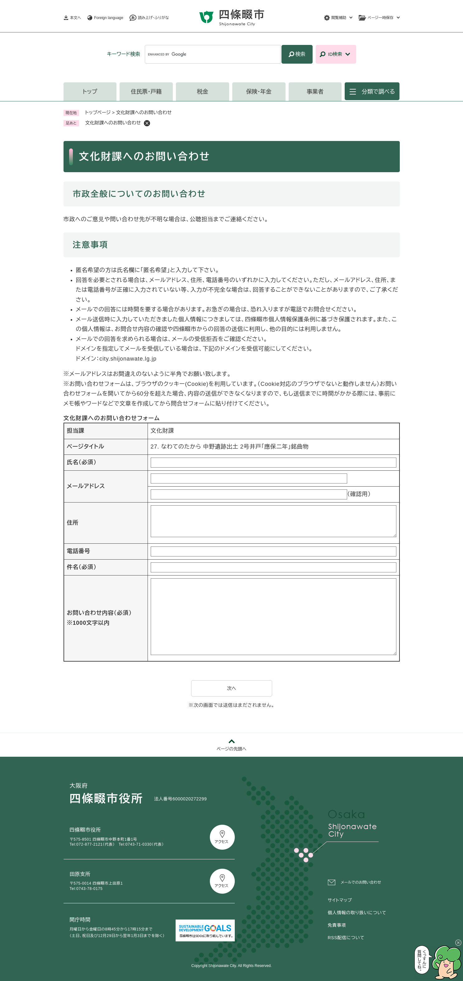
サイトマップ (340, 900)
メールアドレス (86, 486)
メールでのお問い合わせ (361, 882)
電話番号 (79, 551)
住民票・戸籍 (146, 92)
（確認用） (359, 494)
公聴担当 (201, 219)
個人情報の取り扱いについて (357, 912)
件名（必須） (82, 567)
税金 (202, 92)
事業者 (315, 92)
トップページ (98, 112)
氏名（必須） (82, 462)
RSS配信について (346, 937)
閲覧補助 (338, 18)
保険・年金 (259, 92)
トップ (90, 92)
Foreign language (108, 18)
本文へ (75, 18)
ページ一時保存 (380, 18)
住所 (73, 523)
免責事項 (337, 925)
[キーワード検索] (212, 54)
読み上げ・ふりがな (153, 18)
